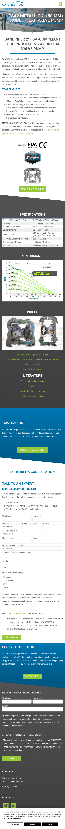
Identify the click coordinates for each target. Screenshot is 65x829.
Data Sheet (32, 386)
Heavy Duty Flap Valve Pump (32, 354)
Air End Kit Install (32, 364)
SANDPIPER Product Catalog (32, 391)
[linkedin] (13, 806)
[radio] (32, 557)
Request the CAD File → (32, 450)
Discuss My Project (32, 189)
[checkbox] (32, 562)
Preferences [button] (16, 819)
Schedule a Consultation (32, 396)
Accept (50, 824)
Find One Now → (32, 676)
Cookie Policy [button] (30, 816)
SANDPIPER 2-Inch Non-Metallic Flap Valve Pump (32, 359)
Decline (32, 824)
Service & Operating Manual (32, 381)
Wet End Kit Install (32, 369)
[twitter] (6, 806)
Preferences (15, 824)
